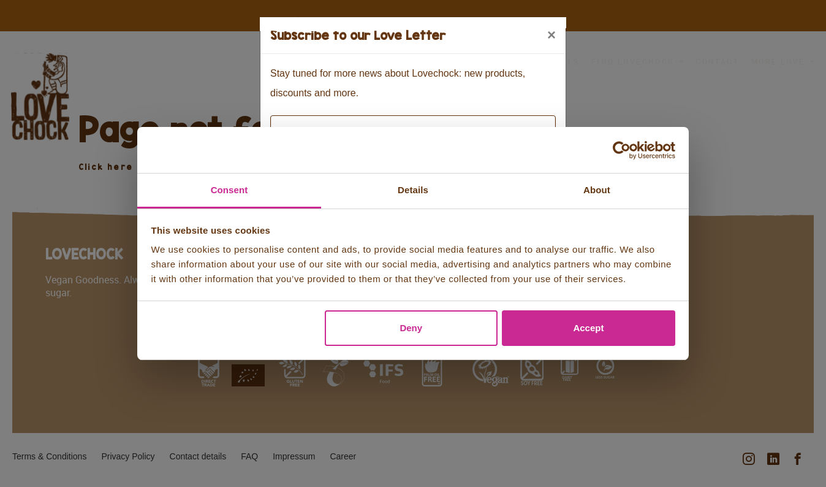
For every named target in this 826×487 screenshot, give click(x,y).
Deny (411, 328)
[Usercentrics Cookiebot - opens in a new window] (621, 150)
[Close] (551, 35)
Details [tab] (413, 190)
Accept (588, 328)
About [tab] (596, 190)
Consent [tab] (229, 190)
